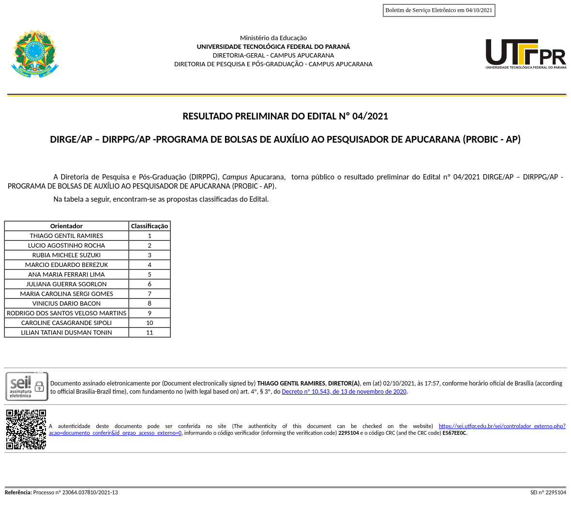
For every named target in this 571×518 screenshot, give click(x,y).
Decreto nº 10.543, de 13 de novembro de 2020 (344, 391)
